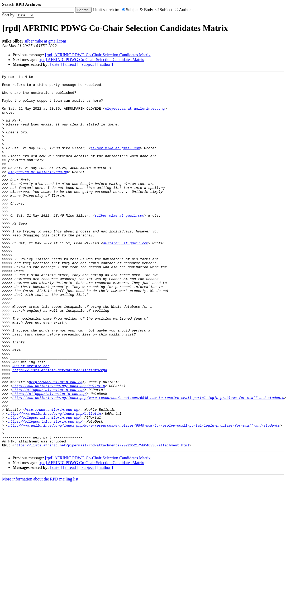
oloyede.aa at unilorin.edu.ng (135, 115)
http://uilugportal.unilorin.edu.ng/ (48, 453)
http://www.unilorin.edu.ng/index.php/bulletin (58, 448)
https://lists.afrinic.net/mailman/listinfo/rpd (59, 429)
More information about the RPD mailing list (40, 553)
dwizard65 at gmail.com (125, 277)
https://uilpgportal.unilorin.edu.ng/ (49, 457)
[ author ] (105, 64)
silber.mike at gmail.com (45, 41)
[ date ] (56, 64)
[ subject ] (87, 64)
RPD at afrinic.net (30, 424)
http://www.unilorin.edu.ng (55, 443)
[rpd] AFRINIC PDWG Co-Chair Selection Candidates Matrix (98, 55)
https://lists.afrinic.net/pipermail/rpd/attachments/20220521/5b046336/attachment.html (102, 519)
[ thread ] (70, 64)
